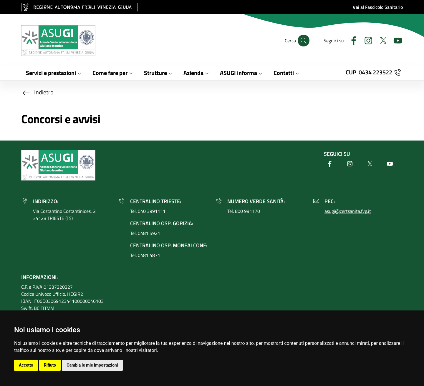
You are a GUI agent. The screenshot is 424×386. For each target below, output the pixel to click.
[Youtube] (395, 40)
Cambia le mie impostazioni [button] (92, 365)
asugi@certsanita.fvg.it (347, 211)
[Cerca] (303, 40)
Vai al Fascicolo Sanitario (378, 7)
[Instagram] (366, 40)
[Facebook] (351, 40)
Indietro (37, 92)
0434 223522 (375, 72)
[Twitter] (380, 40)
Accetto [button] (26, 365)
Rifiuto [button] (50, 365)
